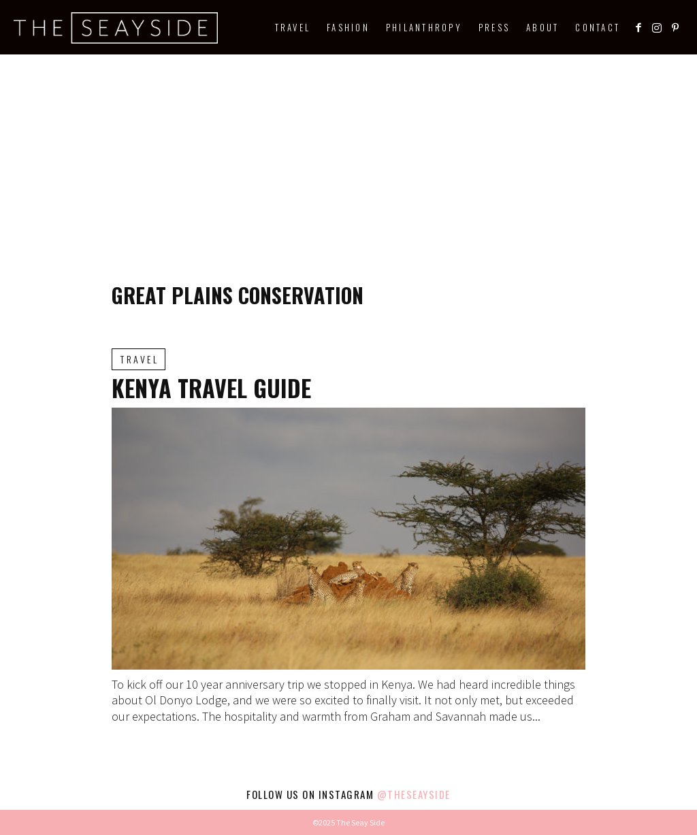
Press (494, 27)
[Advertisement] (348, 156)
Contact (597, 27)
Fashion (348, 27)
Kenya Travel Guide (211, 387)
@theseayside (414, 794)
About (542, 27)
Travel (293, 27)
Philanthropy (424, 27)
